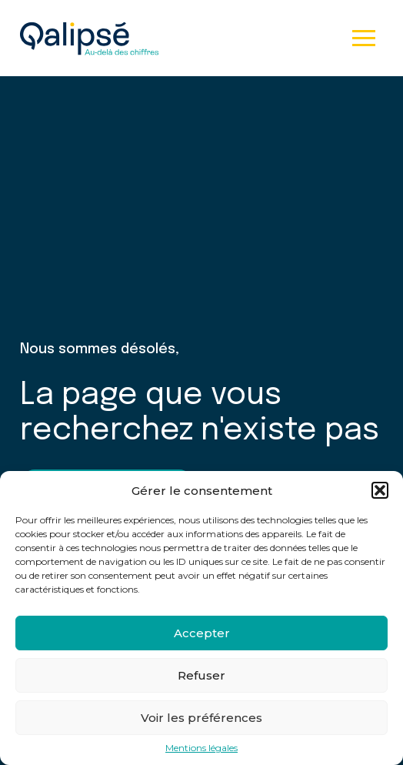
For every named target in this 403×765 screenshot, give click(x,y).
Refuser (201, 675)
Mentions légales (201, 748)
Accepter (202, 633)
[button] (380, 490)
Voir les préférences (201, 717)
